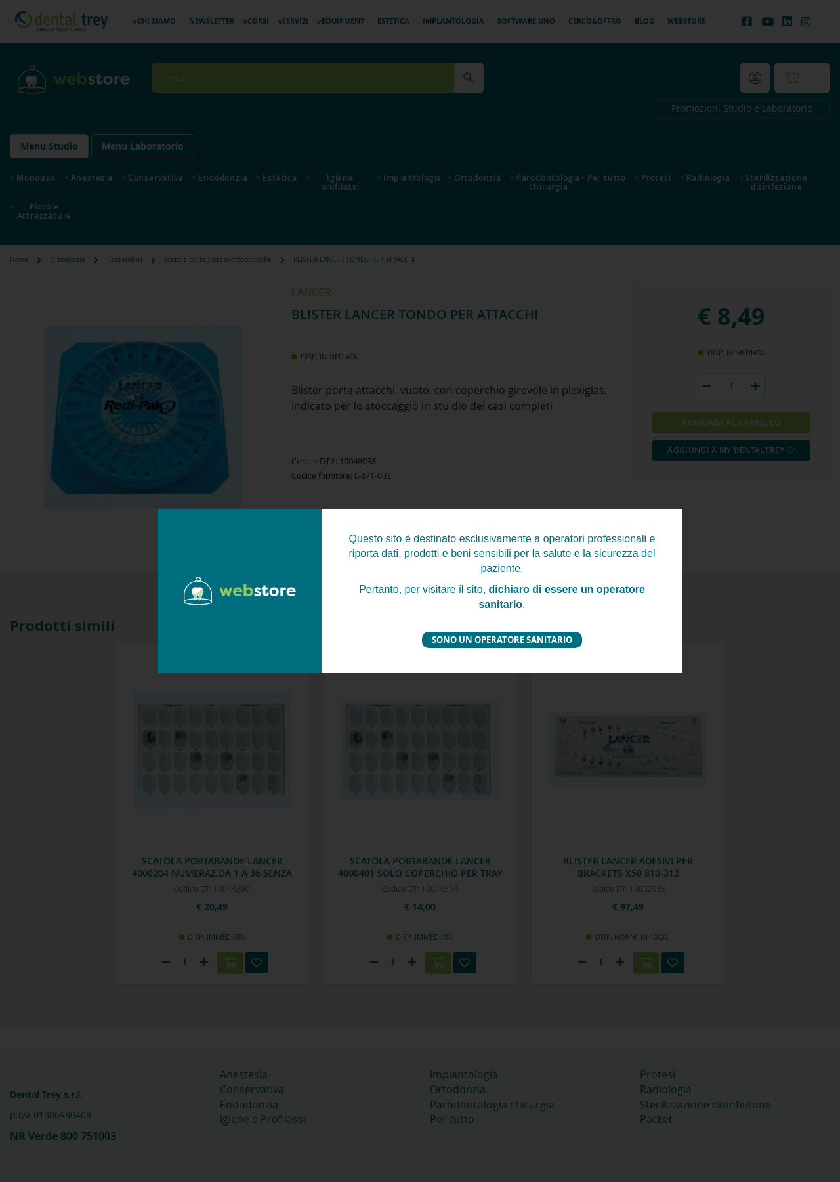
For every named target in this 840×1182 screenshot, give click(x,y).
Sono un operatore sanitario (502, 640)
